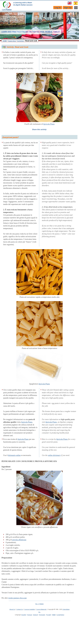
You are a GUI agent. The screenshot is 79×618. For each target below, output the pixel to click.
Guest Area (12, 41)
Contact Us (19, 609)
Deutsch (35, 615)
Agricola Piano (49, 124)
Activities (20, 41)
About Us (12, 609)
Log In (58, 7)
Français (29, 615)
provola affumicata (19, 540)
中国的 (54, 615)
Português (42, 615)
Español (23, 615)
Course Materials (41, 609)
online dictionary (54, 455)
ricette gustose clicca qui (17, 598)
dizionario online (14, 455)
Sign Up (67, 7)
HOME (5, 41)
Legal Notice (60, 615)
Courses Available (29, 609)
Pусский (48, 615)
